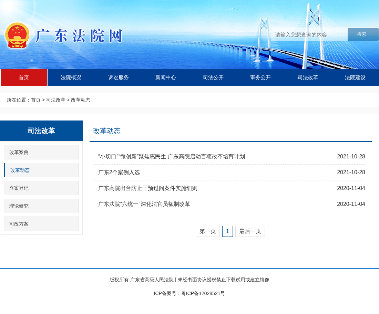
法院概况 (71, 77)
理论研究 (19, 206)
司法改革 (308, 77)
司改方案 (19, 224)
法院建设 (355, 77)
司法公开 (213, 77)
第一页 (207, 231)
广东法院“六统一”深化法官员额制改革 (144, 204)
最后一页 (250, 231)
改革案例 (19, 152)
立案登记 (19, 188)
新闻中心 (165, 77)
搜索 (361, 34)
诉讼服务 (118, 77)
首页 (24, 77)
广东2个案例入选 (119, 172)
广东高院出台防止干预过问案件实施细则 (147, 188)
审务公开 (260, 77)
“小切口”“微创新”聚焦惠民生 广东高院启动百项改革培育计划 (171, 156)
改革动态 (80, 100)
